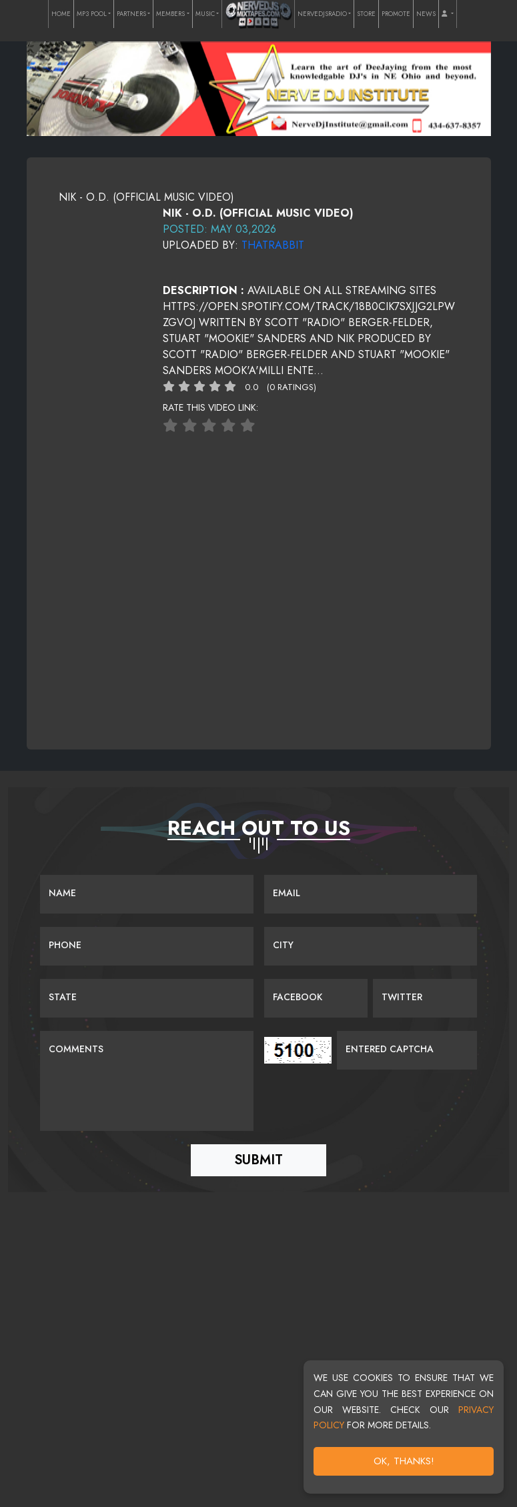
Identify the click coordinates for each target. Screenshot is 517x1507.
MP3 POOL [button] (92, 14)
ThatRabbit (272, 245)
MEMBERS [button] (170, 14)
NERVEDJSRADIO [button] (322, 14)
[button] (447, 14)
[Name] (146, 894)
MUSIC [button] (205, 14)
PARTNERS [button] (131, 14)
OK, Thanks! (404, 1461)
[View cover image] (103, 213)
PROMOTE (396, 14)
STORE (366, 14)
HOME (61, 14)
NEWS (426, 14)
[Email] (371, 894)
